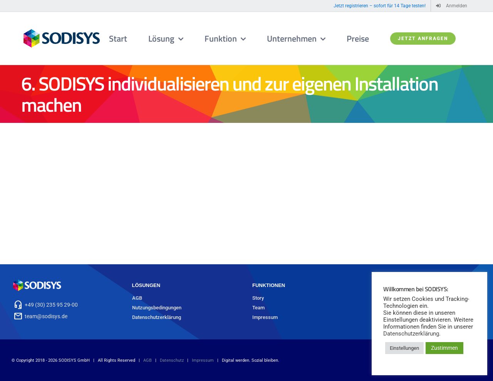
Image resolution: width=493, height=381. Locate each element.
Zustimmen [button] (444, 348)
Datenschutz (172, 360)
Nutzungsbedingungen (156, 308)
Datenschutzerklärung (156, 317)
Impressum (265, 317)
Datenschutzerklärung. (412, 333)
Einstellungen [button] (404, 348)
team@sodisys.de (46, 316)
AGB (137, 298)
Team (258, 308)
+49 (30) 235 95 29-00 (51, 305)
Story (258, 298)
